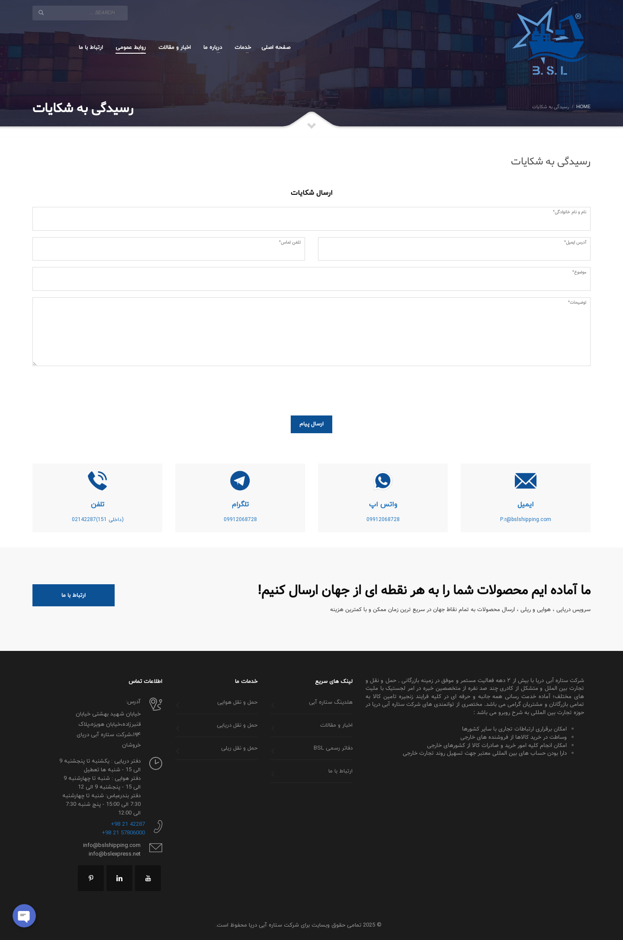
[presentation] (525, 389)
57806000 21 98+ (123, 833)
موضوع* (579, 273)
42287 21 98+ (128, 824)
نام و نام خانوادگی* (569, 212)
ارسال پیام (311, 424)
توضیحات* (577, 303)
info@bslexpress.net (115, 854)
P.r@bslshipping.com (525, 519)
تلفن (97, 504)
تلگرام (240, 504)
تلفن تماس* (290, 243)
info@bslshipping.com (112, 846)
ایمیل (525, 504)
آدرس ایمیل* (575, 243)
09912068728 (383, 519)
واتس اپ (383, 504)
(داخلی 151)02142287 (97, 519)
